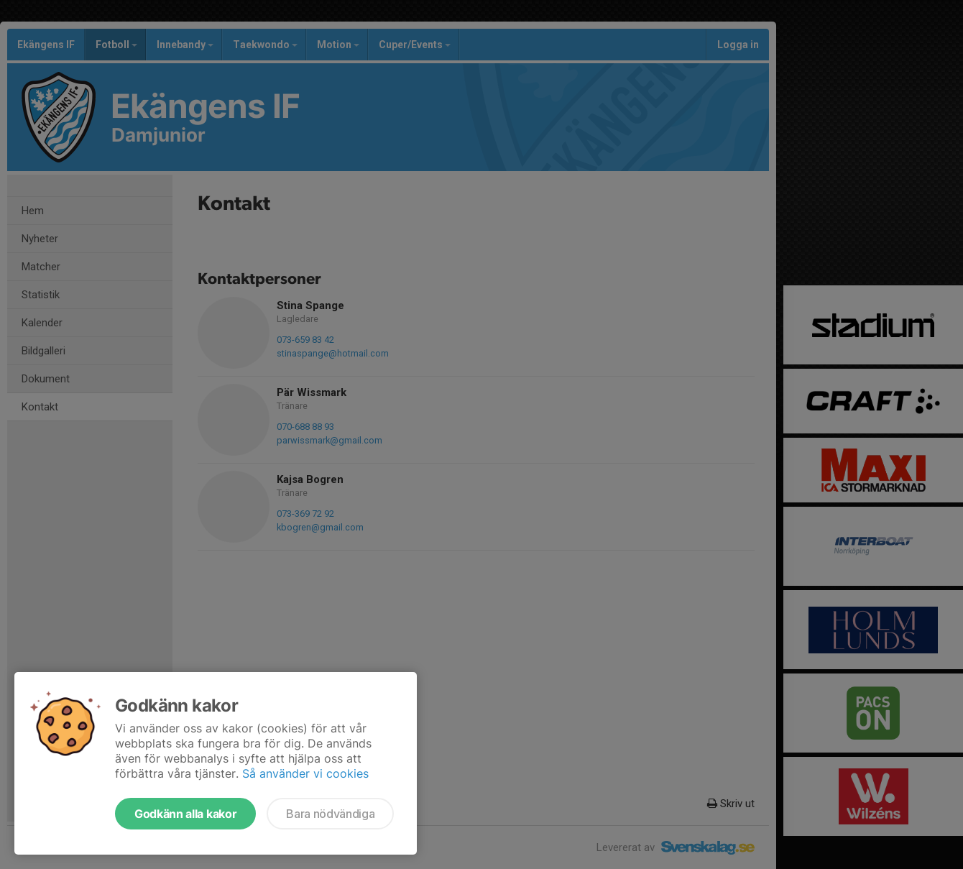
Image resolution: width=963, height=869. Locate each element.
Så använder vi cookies (305, 773)
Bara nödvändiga (330, 813)
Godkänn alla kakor (185, 813)
